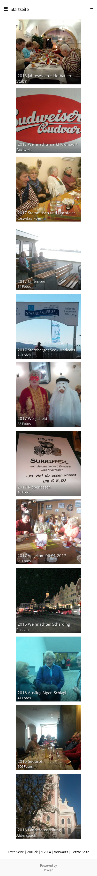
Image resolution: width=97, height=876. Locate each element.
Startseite (20, 9)
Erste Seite (16, 852)
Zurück (32, 852)
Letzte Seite (80, 852)
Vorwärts (61, 852)
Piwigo (48, 870)
